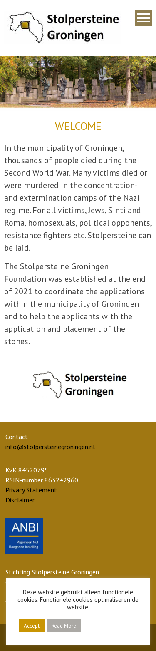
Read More (64, 625)
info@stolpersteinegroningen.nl (50, 446)
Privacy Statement (31, 490)
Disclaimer (20, 500)
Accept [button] (32, 625)
